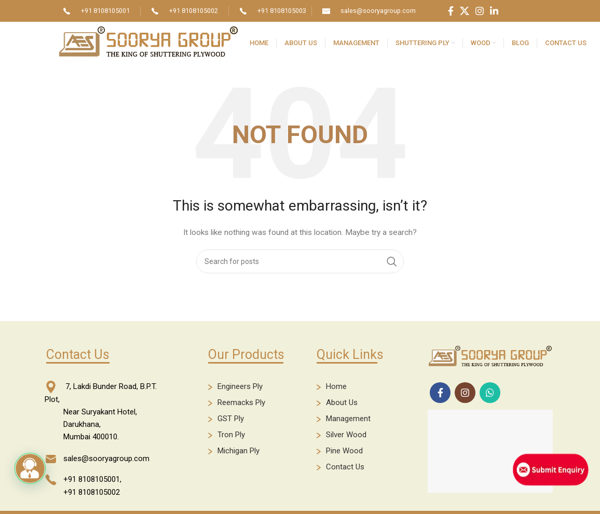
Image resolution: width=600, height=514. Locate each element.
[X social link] (464, 11)
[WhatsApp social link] (490, 392)
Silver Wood (346, 434)
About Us (342, 402)
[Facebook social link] (451, 11)
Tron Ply (231, 434)
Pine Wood (344, 450)
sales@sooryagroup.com (378, 11)
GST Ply (230, 418)
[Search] (300, 261)
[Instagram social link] (479, 11)
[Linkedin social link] (494, 11)
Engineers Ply (240, 386)
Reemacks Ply (241, 402)
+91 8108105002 (193, 11)
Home (336, 386)
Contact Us (345, 466)
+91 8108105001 (105, 11)
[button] (30, 468)
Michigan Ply (238, 450)
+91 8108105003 (281, 11)
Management (348, 418)
